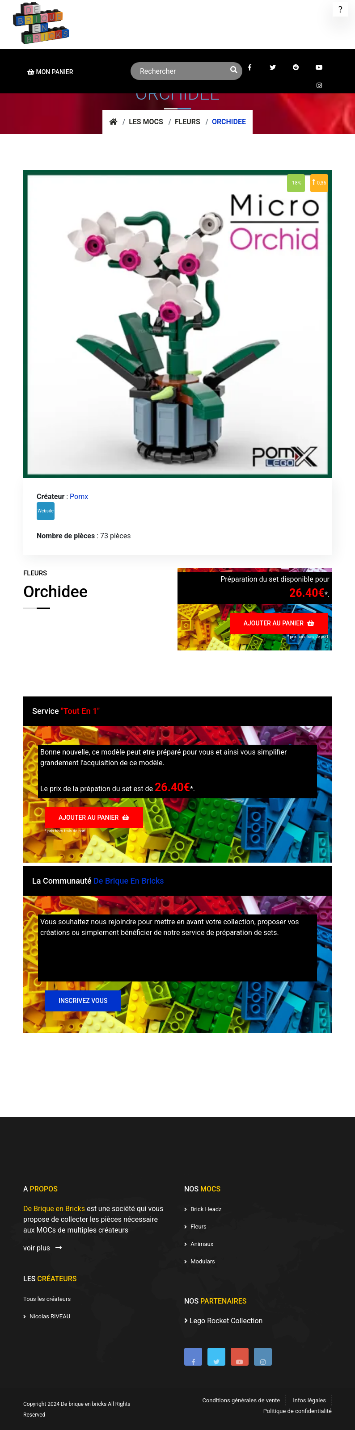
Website (46, 510)
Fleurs (187, 121)
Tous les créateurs (47, 1299)
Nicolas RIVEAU (46, 1316)
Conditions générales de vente (241, 1400)
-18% (296, 183)
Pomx (79, 496)
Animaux (198, 1244)
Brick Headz (203, 1209)
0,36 (319, 182)
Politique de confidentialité (297, 1411)
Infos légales (309, 1400)
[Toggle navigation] (340, 9)
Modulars (199, 1261)
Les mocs (146, 121)
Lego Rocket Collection (223, 1321)
